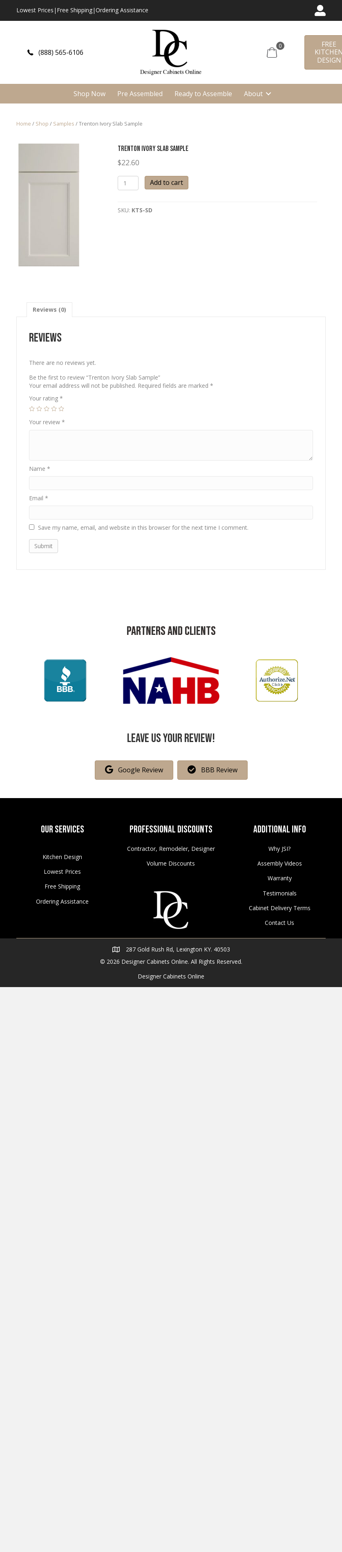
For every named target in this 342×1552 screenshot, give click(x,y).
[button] (55, 52)
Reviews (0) (49, 309)
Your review (47, 422)
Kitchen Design (62, 857)
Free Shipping (74, 10)
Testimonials (280, 893)
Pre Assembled (140, 93)
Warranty (280, 878)
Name (39, 468)
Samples (63, 123)
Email (38, 498)
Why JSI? (279, 848)
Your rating (46, 398)
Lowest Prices (35, 10)
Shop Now (89, 93)
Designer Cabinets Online (171, 976)
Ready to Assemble (203, 93)
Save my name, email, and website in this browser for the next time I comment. (143, 527)
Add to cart (166, 182)
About (253, 93)
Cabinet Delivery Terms (280, 908)
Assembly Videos (279, 863)
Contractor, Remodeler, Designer (171, 848)
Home (23, 123)
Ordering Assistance (122, 10)
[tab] (49, 309)
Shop (42, 123)
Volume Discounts (171, 863)
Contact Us (279, 923)
